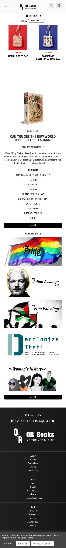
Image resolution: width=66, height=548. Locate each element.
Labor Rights (33, 203)
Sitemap (33, 525)
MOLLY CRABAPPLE (33, 147)
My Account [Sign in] (33, 514)
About (33, 456)
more (51, 163)
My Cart (33, 518)
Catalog (33, 467)
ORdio (33, 218)
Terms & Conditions (33, 498)
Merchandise (33, 470)
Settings (8, 543)
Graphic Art (33, 184)
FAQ (33, 507)
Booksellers (33, 463)
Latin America (33, 208)
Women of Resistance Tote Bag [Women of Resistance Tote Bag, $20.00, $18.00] (48, 57)
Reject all (22, 543)
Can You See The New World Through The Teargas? (33, 138)
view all (33, 225)
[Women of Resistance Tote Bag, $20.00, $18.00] (48, 37)
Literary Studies (33, 213)
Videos (33, 494)
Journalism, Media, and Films (33, 199)
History (33, 189)
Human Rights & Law (33, 194)
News (33, 483)
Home (33, 479)
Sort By (24, 21)
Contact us (33, 510)
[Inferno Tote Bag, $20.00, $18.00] (17, 37)
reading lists (33, 233)
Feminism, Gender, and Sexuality (33, 175)
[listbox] (36, 20)
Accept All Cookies (42, 543)
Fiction (33, 179)
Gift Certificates (33, 521)
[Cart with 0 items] (59, 5)
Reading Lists (33, 490)
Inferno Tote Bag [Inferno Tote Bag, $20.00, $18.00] (18, 56)
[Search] (51, 5)
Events (33, 487)
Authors (33, 459)
